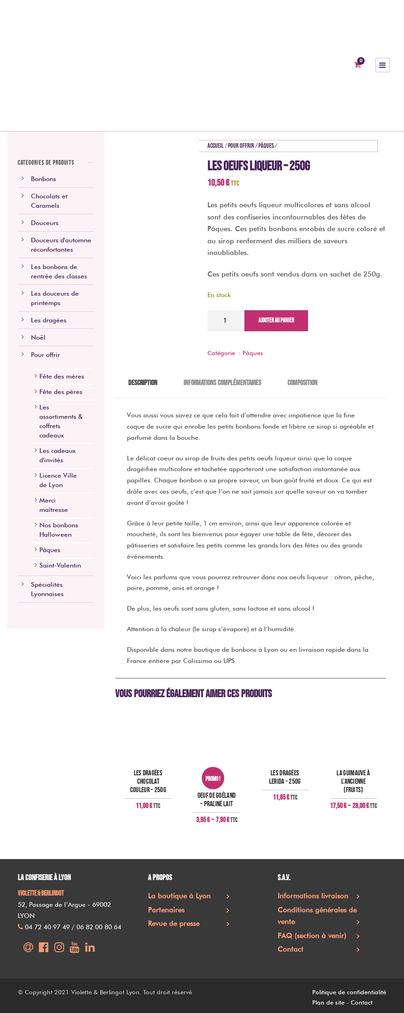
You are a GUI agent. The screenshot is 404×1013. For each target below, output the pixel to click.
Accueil (215, 146)
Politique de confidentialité (349, 992)
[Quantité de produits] (224, 320)
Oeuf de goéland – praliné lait (217, 800)
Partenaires (166, 910)
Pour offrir (241, 146)
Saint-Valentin (60, 565)
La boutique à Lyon (179, 896)
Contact (290, 949)
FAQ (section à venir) (312, 936)
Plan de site (328, 1002)
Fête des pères (60, 391)
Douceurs (45, 222)
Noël (38, 337)
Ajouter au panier (276, 320)
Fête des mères (61, 376)
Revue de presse (173, 923)
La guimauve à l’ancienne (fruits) (353, 781)
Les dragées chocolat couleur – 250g (148, 781)
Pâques (266, 146)
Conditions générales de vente (317, 916)
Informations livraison (313, 896)
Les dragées (48, 320)
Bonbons (43, 178)
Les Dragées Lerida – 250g (285, 777)
